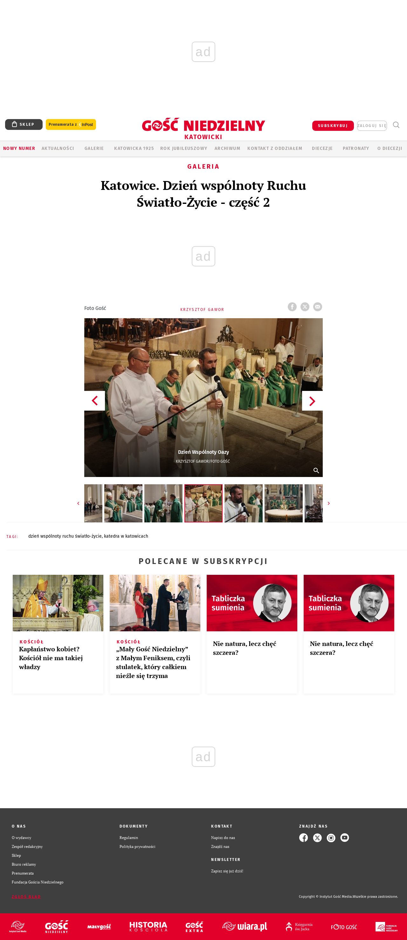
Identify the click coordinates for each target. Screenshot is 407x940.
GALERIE (94, 148)
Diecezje (322, 148)
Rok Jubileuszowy (183, 148)
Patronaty (356, 148)
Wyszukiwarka (396, 125)
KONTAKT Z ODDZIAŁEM (274, 148)
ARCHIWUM (227, 148)
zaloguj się (372, 126)
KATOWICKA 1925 (134, 148)
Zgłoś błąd (26, 897)
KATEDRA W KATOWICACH (126, 536)
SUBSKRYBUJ (333, 126)
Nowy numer (19, 148)
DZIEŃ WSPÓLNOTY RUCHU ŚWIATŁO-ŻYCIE (65, 536)
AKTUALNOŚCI (58, 148)
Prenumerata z (71, 124)
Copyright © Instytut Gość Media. (326, 897)
